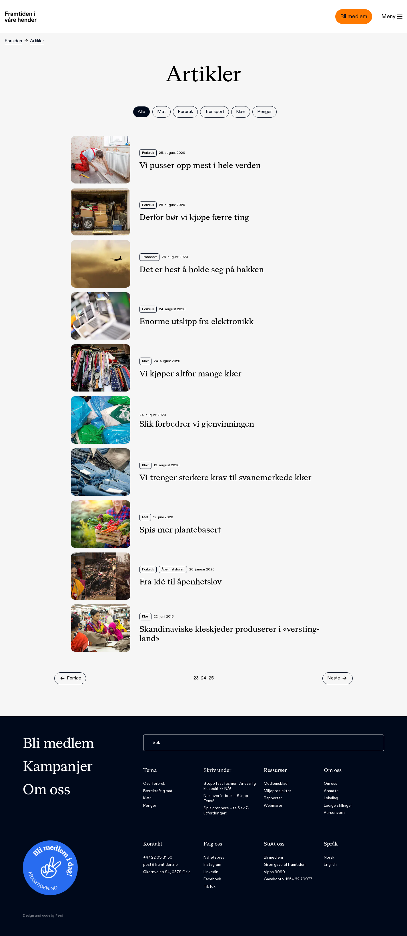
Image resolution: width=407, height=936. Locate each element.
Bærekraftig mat (158, 791)
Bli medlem (58, 744)
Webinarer (273, 805)
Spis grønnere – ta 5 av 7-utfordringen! (226, 810)
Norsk (329, 857)
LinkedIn (211, 872)
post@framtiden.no (160, 864)
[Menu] (391, 16)
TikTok (210, 886)
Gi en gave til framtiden (285, 864)
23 (196, 678)
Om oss (46, 790)
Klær (147, 798)
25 (211, 678)
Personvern (334, 812)
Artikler (37, 41)
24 (203, 678)
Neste (337, 678)
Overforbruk (154, 783)
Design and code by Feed (43, 915)
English (330, 864)
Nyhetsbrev (214, 857)
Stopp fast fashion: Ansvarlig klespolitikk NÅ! (230, 786)
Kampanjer (58, 767)
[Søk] (263, 743)
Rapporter (273, 798)
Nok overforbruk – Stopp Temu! (226, 798)
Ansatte (331, 791)
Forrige (70, 678)
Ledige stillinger (338, 805)
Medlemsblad (276, 783)
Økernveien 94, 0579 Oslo (167, 872)
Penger (149, 805)
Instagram (212, 864)
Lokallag (331, 798)
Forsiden (13, 41)
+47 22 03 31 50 (157, 857)
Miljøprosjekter (277, 791)
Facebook (212, 879)
